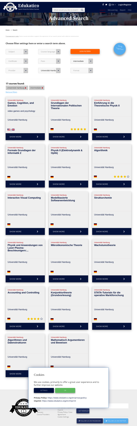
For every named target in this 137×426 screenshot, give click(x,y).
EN (112, 2)
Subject (18, 43)
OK (65, 388)
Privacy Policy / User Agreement (65, 411)
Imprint (60, 408)
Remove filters (11, 84)
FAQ (129, 8)
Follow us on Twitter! (116, 419)
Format (83, 62)
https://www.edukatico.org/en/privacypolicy (67, 396)
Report (122, 8)
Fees (51, 53)
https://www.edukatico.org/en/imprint (58, 399)
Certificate (18, 53)
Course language (51, 43)
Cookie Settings (63, 415)
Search (102, 8)
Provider (18, 62)
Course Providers (43, 412)
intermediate (83, 53)
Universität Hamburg (51, 62)
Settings (43, 388)
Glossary (40, 410)
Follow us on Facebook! (90, 419)
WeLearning (112, 8)
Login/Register (124, 2)
